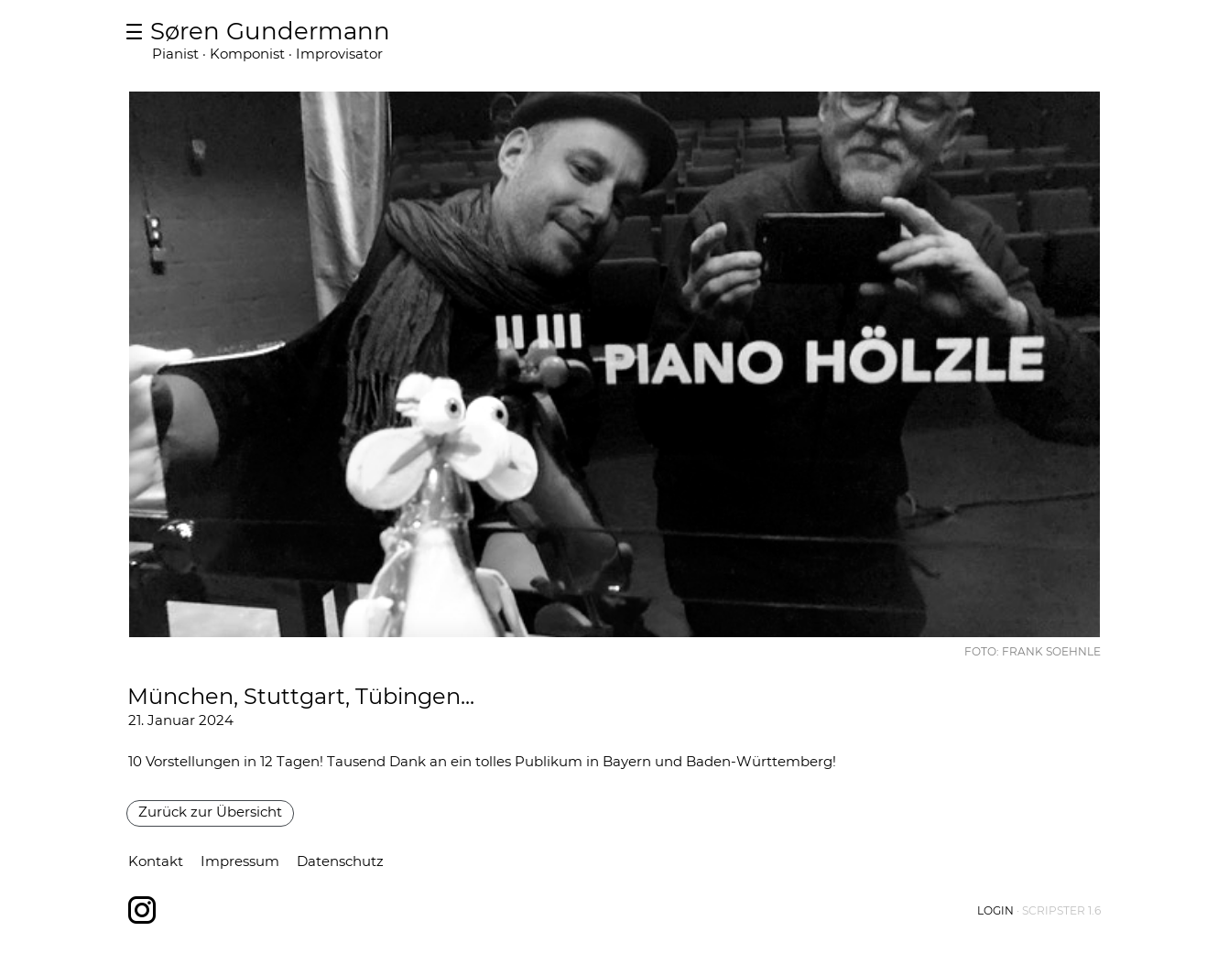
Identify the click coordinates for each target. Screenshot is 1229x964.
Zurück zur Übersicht (210, 811)
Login (995, 910)
